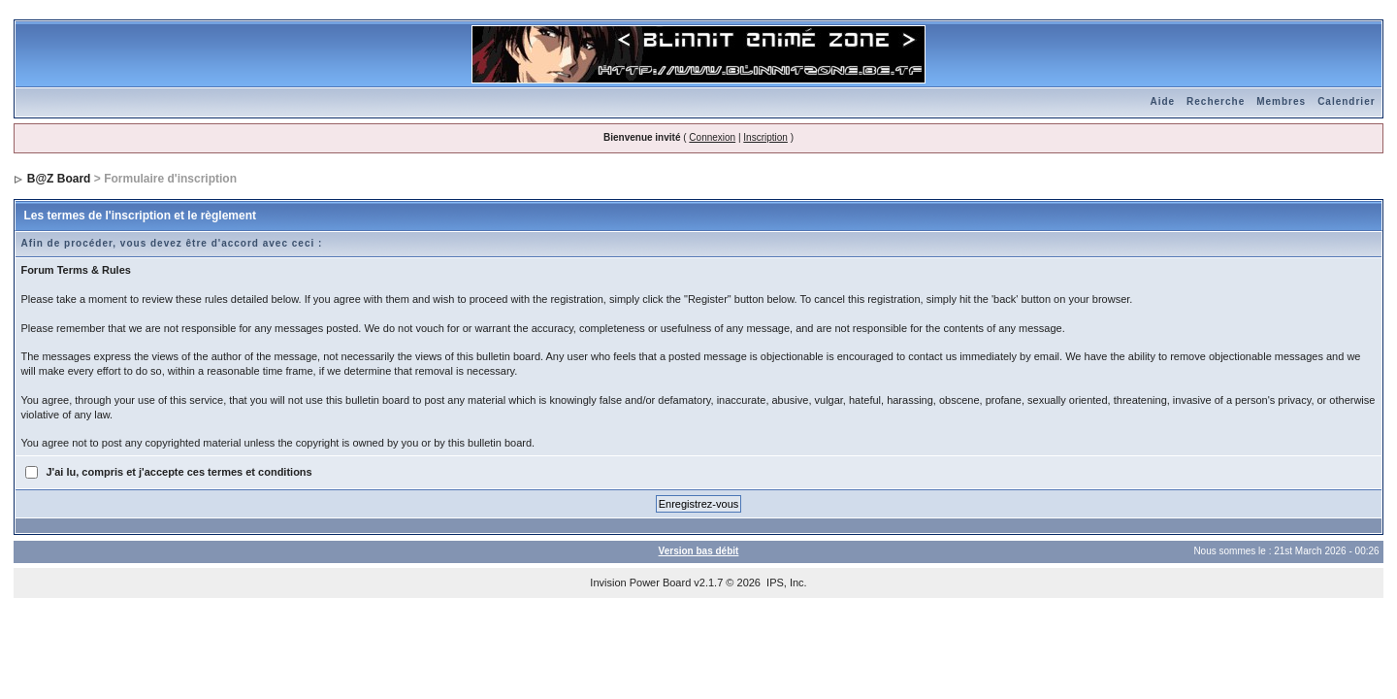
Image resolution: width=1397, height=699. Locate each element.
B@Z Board (59, 178)
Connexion (712, 137)
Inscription (765, 137)
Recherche (1215, 101)
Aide (1162, 101)
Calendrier (1346, 101)
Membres (1281, 101)
